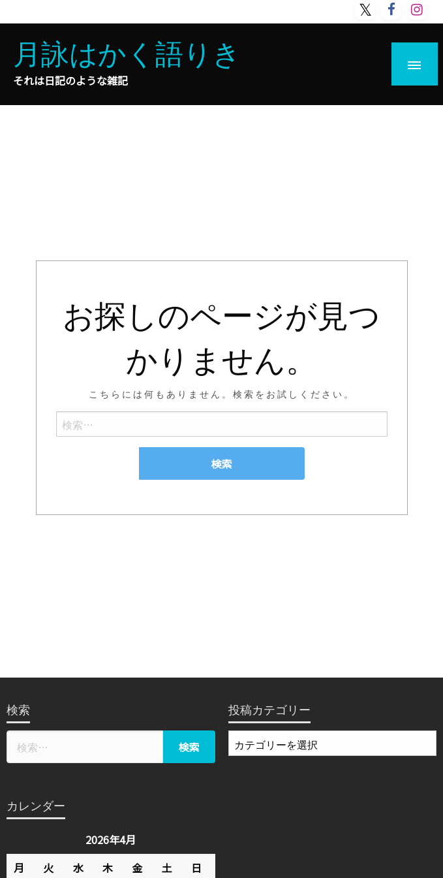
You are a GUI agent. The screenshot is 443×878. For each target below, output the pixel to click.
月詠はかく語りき (127, 51)
